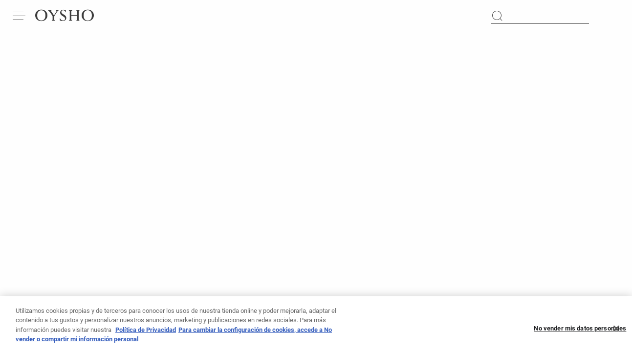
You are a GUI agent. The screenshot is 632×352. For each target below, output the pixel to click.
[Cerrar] (616, 331)
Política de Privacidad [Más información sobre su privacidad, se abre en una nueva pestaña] (145, 332)
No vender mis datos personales (580, 330)
